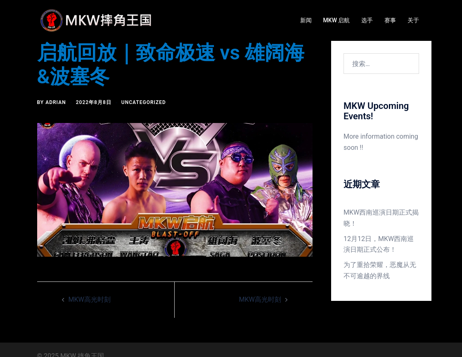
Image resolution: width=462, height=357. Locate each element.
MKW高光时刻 (90, 299)
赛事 (390, 20)
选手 (367, 20)
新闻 (306, 20)
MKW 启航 (336, 20)
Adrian (55, 102)
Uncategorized (143, 102)
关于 (413, 20)
